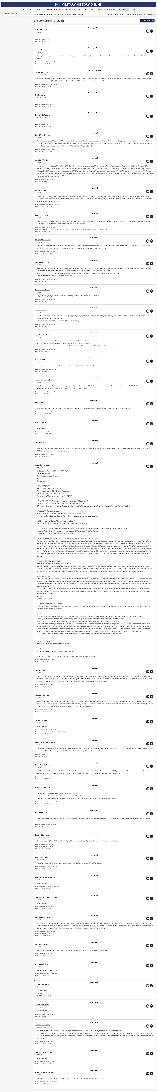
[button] (76, 30)
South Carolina (58, 14)
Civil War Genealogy (45, 14)
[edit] (151, 31)
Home (36, 14)
